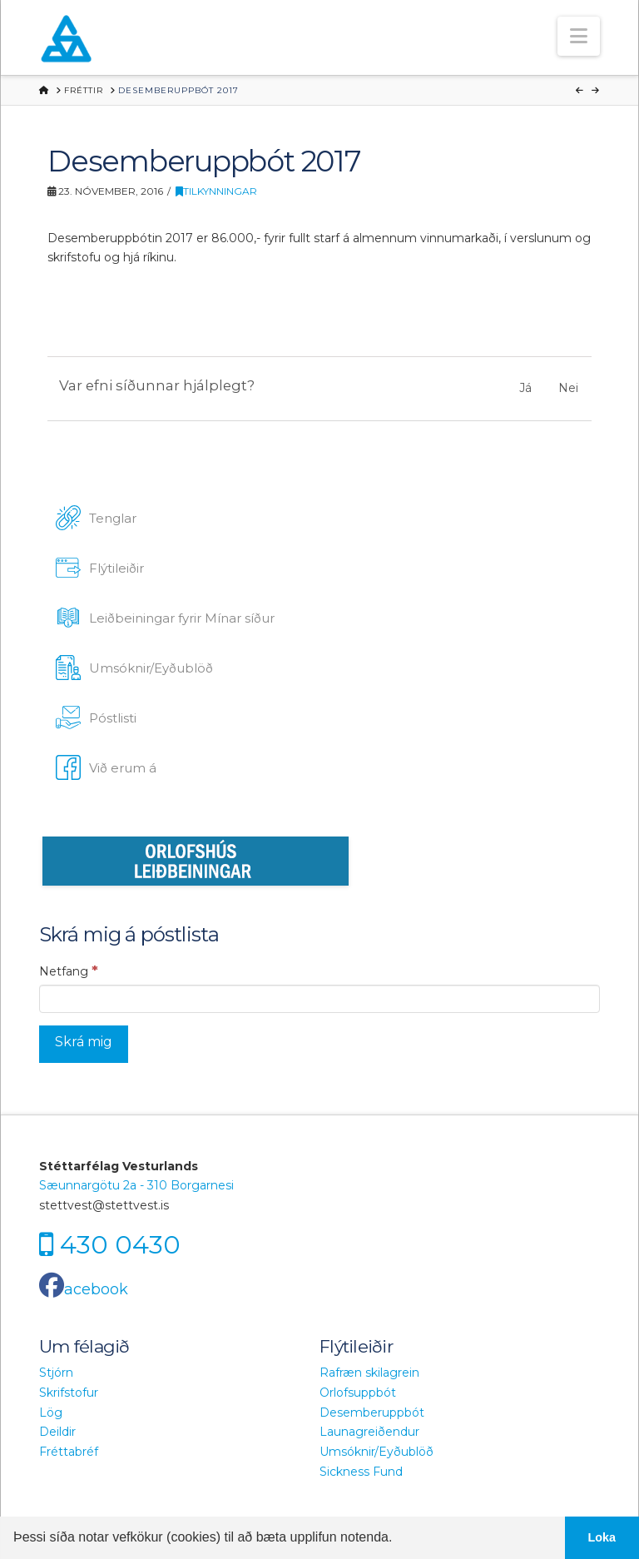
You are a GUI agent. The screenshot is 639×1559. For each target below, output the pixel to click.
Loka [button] (602, 1537)
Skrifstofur (68, 1392)
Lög (50, 1412)
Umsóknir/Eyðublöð (376, 1451)
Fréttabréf (68, 1451)
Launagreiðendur (369, 1431)
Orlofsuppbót (358, 1392)
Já (525, 387)
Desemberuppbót (372, 1412)
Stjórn (56, 1372)
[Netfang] (319, 999)
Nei (568, 387)
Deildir (57, 1431)
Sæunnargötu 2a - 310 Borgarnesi (136, 1185)
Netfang (68, 970)
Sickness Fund (361, 1471)
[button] (578, 36)
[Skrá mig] (83, 1044)
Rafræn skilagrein (369, 1372)
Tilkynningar (216, 191)
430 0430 (120, 1244)
